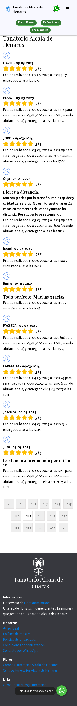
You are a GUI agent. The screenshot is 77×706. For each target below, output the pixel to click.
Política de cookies (16, 634)
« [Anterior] (8, 504)
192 (28, 528)
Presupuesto (40, 30)
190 (64, 516)
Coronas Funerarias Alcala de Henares (30, 665)
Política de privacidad (19, 639)
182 (33, 504)
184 (57, 504)
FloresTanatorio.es (37, 603)
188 (40, 516)
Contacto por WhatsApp (20, 651)
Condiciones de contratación (24, 645)
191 (16, 528)
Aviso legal (11, 628)
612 (52, 528)
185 (69, 504)
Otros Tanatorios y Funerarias (24, 685)
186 (17, 516)
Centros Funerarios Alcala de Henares (30, 670)
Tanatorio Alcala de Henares (28, 9)
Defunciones (51, 22)
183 (45, 504)
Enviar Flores (26, 22)
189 (52, 516)
